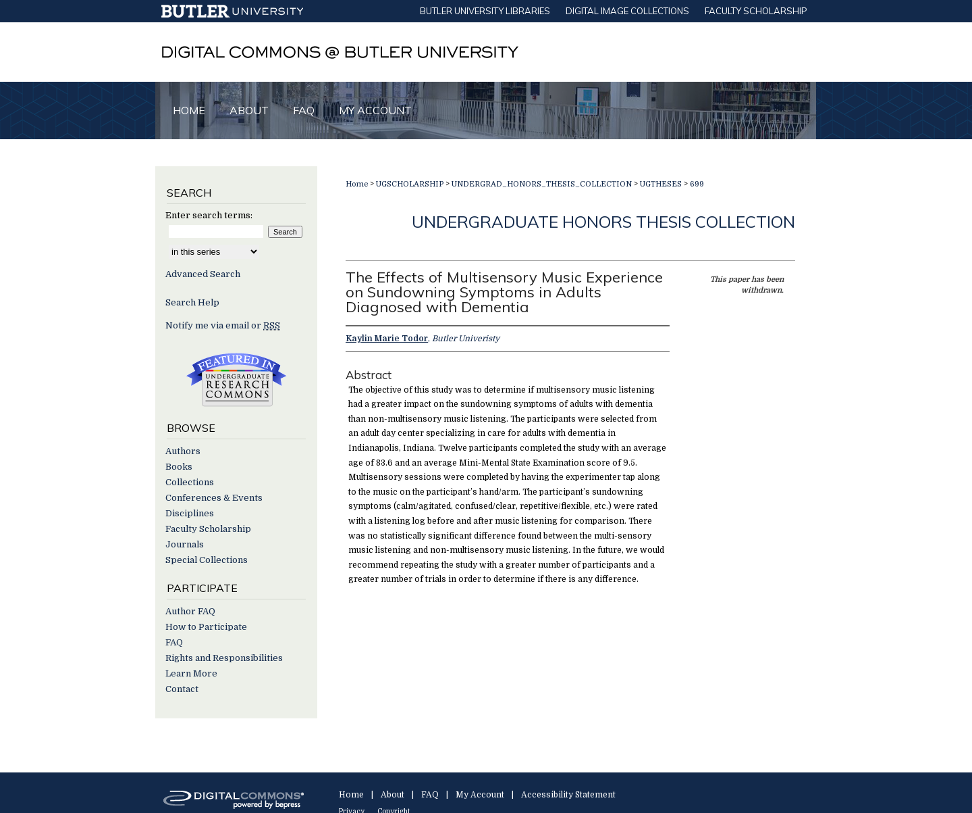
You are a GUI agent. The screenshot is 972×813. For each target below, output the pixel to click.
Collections (189, 482)
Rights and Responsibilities (224, 658)
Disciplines (189, 513)
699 (697, 184)
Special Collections (206, 560)
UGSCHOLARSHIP (409, 184)
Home (357, 184)
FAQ (174, 642)
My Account (480, 794)
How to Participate (206, 627)
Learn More (191, 673)
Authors (182, 451)
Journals (184, 544)
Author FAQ (190, 611)
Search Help (192, 302)
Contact (181, 689)
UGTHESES (661, 184)
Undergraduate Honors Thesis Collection (603, 222)
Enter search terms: (208, 215)
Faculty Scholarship (208, 529)
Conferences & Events (214, 498)
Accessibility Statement (568, 794)
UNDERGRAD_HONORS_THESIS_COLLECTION (542, 184)
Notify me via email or (222, 325)
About (392, 794)
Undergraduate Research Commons (236, 380)
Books (178, 467)
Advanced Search (202, 274)
